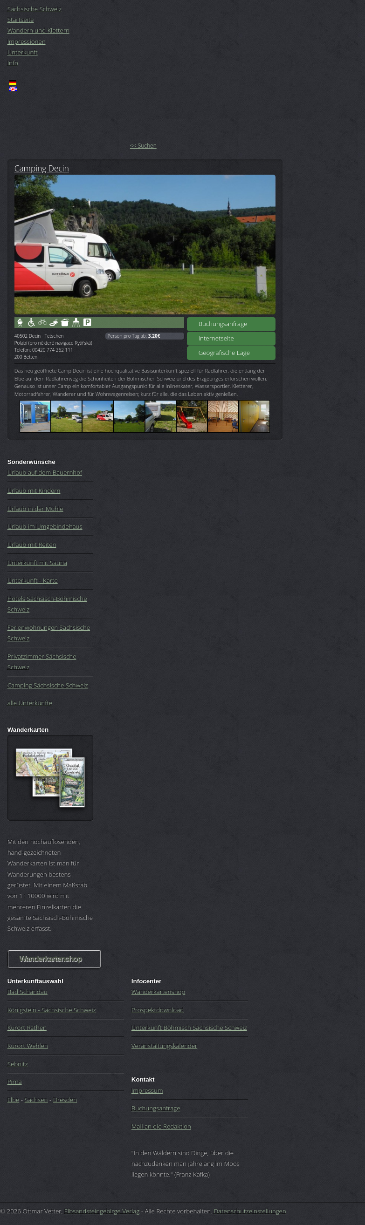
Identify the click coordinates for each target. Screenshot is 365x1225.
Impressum (147, 1090)
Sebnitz (17, 1064)
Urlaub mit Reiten (31, 544)
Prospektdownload (157, 1010)
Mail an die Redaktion (161, 1126)
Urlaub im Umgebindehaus (45, 526)
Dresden (65, 1100)
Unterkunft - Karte (32, 580)
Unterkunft (22, 52)
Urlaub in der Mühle (35, 508)
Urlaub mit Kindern (34, 490)
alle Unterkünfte (29, 703)
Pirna (14, 1081)
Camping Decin (41, 168)
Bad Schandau (27, 991)
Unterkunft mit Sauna (37, 562)
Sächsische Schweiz (34, 9)
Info (12, 63)
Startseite (20, 19)
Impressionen (26, 41)
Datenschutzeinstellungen (250, 1211)
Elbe (13, 1100)
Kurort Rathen (27, 1027)
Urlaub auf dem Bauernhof (44, 472)
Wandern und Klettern (38, 30)
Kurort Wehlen (27, 1045)
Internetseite (216, 338)
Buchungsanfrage (223, 324)
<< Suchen (143, 146)
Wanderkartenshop (50, 958)
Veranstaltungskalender (164, 1045)
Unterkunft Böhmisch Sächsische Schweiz (189, 1027)
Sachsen (36, 1100)
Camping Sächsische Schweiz (47, 685)
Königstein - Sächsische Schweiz (51, 1010)
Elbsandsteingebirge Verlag (102, 1211)
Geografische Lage (224, 352)
